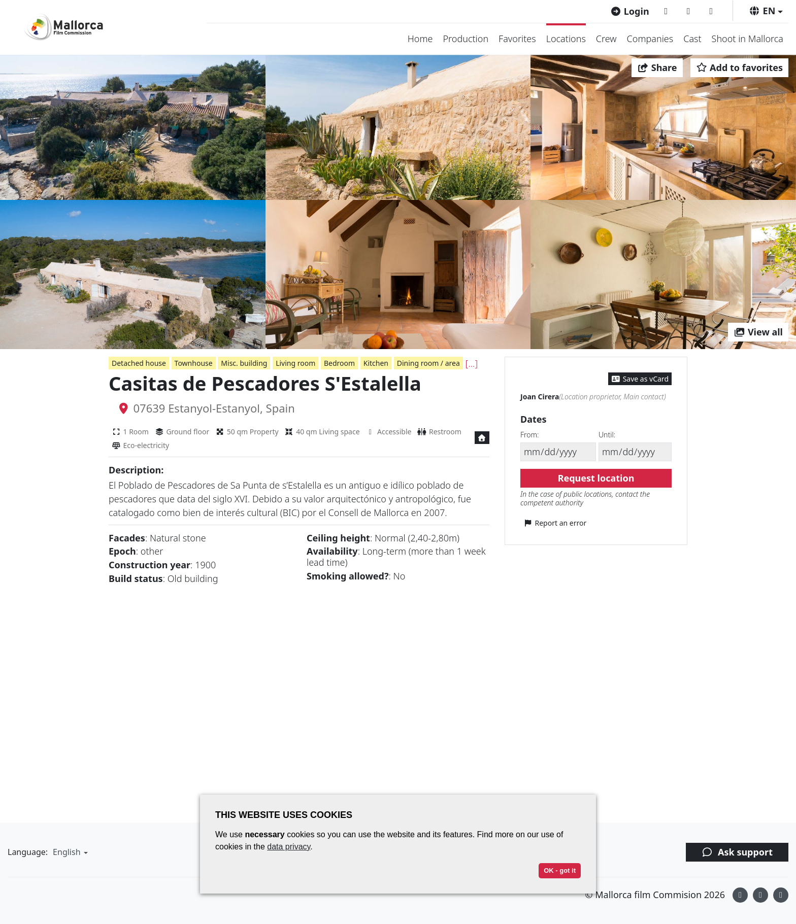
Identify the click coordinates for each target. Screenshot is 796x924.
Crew (606, 38)
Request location (596, 478)
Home (420, 38)
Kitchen (375, 363)
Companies (650, 38)
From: (529, 434)
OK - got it (560, 870)
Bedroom (339, 363)
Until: (607, 434)
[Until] (635, 451)
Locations (566, 38)
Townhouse (194, 363)
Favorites (517, 38)
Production (465, 38)
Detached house (139, 363)
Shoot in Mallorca (747, 38)
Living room (295, 363)
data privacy (288, 846)
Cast (692, 38)
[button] (765, 11)
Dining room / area (428, 363)
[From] (558, 451)
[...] (472, 363)
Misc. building (244, 363)
